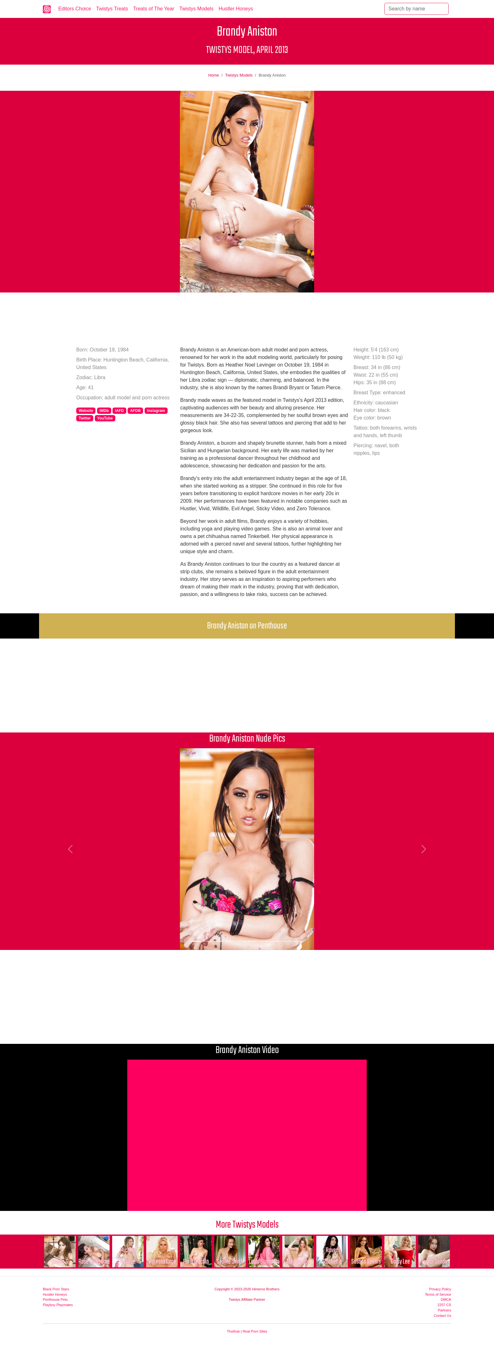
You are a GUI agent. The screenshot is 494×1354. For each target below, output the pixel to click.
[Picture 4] (230, 941)
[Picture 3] (218, 941)
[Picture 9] (286, 941)
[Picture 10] (298, 941)
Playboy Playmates (58, 1305)
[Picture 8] (275, 941)
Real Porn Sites (255, 1331)
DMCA (446, 1299)
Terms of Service (438, 1294)
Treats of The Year (153, 8)
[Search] (416, 9)
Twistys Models (196, 8)
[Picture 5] (241, 941)
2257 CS (444, 1305)
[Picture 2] (207, 941)
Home (213, 75)
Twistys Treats (112, 8)
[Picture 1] (196, 941)
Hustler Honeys (236, 8)
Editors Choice (74, 8)
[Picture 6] (252, 941)
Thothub (233, 1331)
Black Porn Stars (56, 1289)
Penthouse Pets (55, 1299)
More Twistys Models (247, 1225)
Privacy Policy (440, 1289)
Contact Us (442, 1315)
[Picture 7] (264, 941)
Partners (444, 1310)
